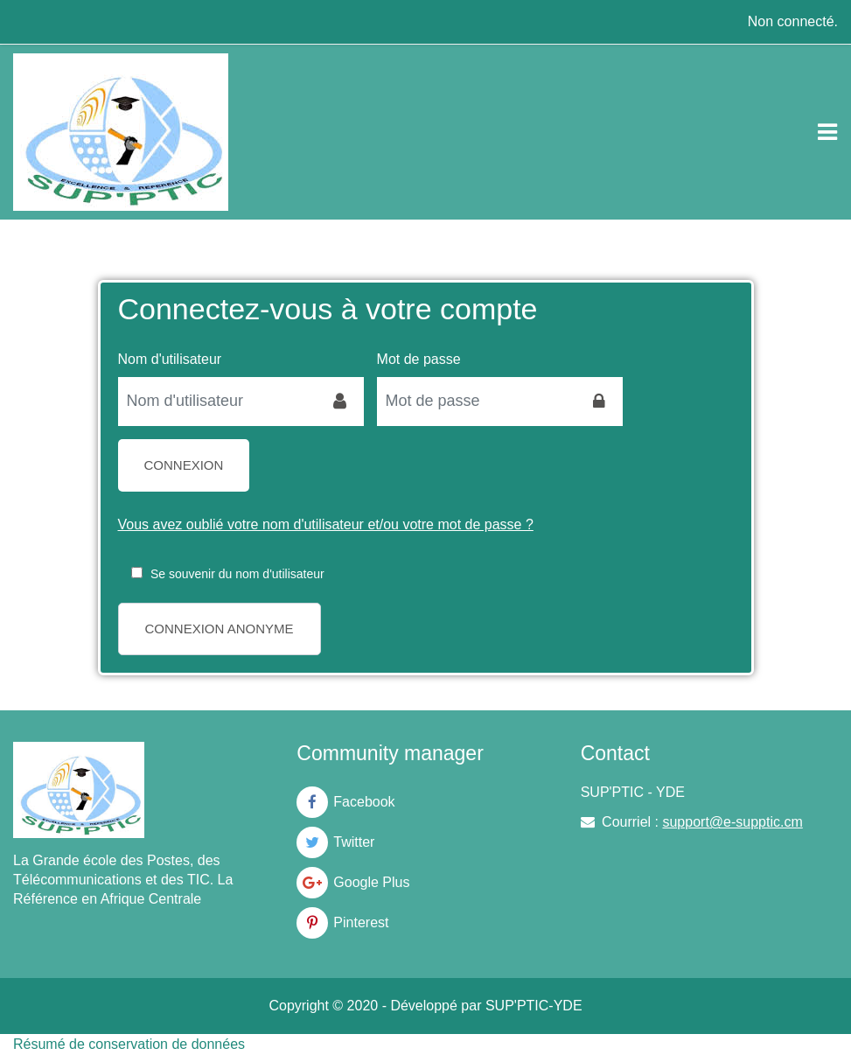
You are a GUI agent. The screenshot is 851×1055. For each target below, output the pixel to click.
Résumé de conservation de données (129, 1044)
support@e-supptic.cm (732, 821)
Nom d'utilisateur (170, 359)
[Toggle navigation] (827, 132)
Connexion (184, 465)
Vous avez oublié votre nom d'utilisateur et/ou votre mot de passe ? (326, 524)
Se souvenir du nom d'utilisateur (237, 574)
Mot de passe (419, 359)
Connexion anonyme (219, 628)
